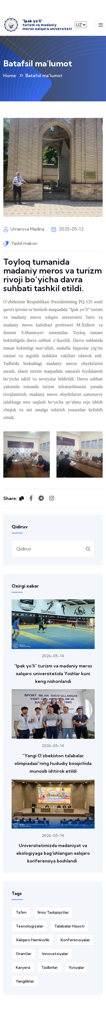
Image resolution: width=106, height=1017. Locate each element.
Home (9, 75)
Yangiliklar (25, 981)
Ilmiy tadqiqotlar (53, 912)
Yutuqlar (76, 967)
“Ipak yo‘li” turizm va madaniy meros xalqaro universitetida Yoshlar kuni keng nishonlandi (53, 673)
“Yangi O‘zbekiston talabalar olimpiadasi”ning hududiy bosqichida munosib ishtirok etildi (53, 763)
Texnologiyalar (29, 926)
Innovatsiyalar (55, 953)
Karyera (23, 967)
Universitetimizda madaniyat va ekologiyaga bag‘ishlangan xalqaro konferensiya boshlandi (53, 853)
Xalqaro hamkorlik (33, 939)
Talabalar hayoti (69, 926)
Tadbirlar (49, 967)
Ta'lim (21, 912)
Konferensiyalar (75, 939)
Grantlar (23, 953)
